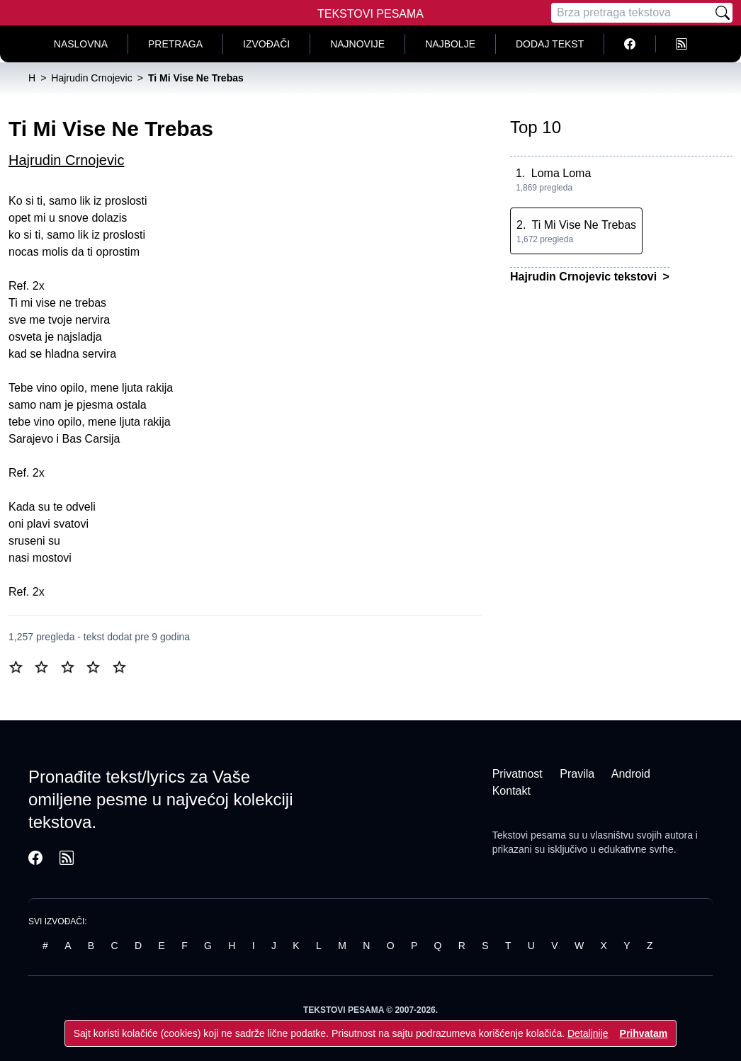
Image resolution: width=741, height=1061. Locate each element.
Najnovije (357, 44)
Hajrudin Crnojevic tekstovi (585, 277)
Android (630, 774)
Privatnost (517, 774)
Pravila (577, 774)
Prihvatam (644, 1033)
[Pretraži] (722, 13)
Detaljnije (588, 1033)
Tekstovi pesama (529, 835)
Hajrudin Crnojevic (66, 160)
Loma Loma (561, 173)
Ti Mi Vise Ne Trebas (584, 225)
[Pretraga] (632, 13)
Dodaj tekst (550, 44)
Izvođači (266, 44)
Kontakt (511, 791)
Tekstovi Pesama (370, 14)
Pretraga (175, 44)
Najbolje (450, 44)
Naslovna (81, 44)
